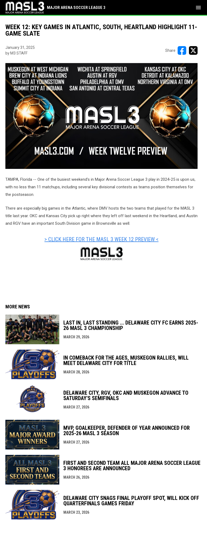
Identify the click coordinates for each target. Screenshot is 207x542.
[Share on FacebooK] (182, 50)
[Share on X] (193, 50)
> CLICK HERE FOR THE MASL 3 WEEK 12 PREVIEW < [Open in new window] (101, 239)
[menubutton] (198, 7)
